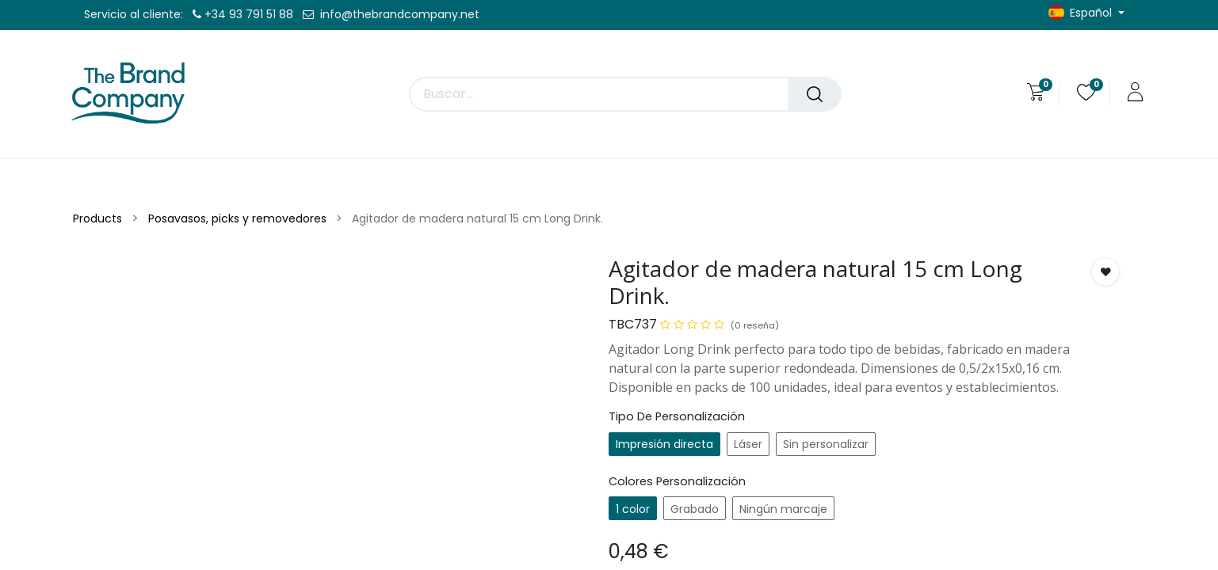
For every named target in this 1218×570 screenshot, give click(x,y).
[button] (1105, 271)
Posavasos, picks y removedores (237, 218)
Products (97, 218)
